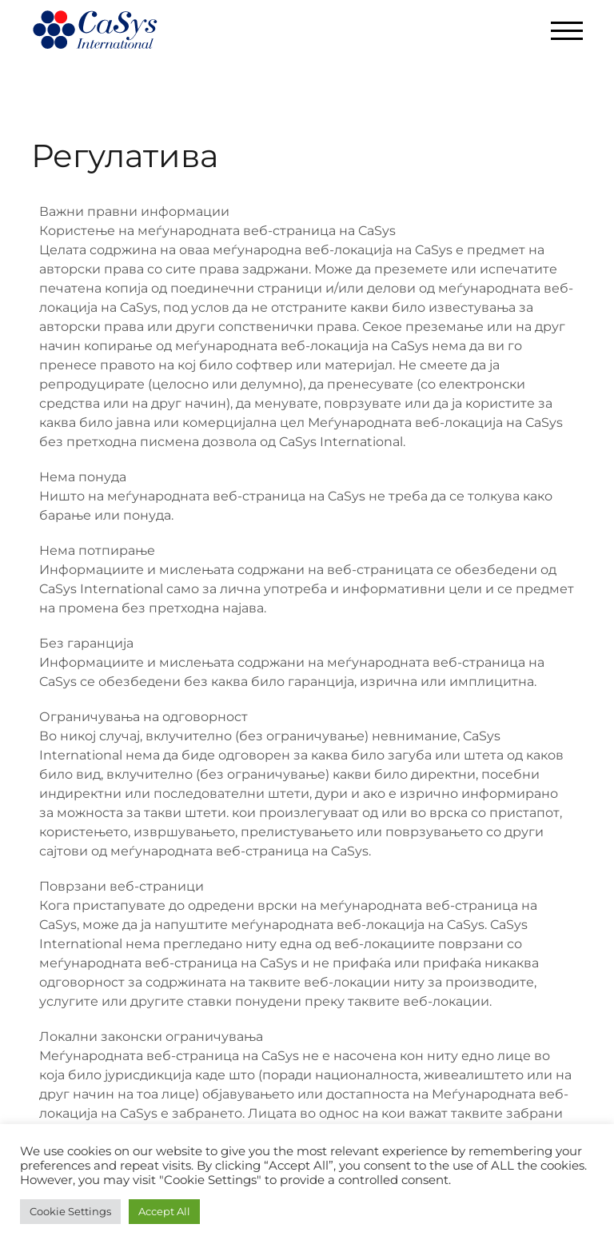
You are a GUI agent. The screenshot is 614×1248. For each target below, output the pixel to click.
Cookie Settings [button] (70, 1211)
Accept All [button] (164, 1211)
